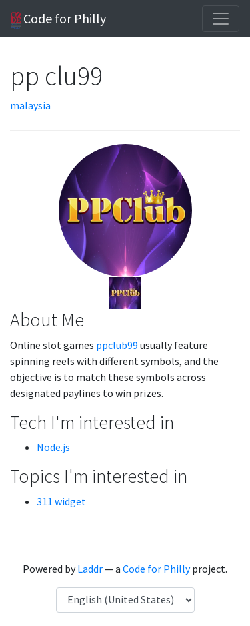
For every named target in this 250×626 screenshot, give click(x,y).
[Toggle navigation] (220, 18)
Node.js (53, 447)
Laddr (90, 568)
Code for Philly (58, 19)
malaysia (30, 105)
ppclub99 (117, 345)
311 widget (61, 501)
